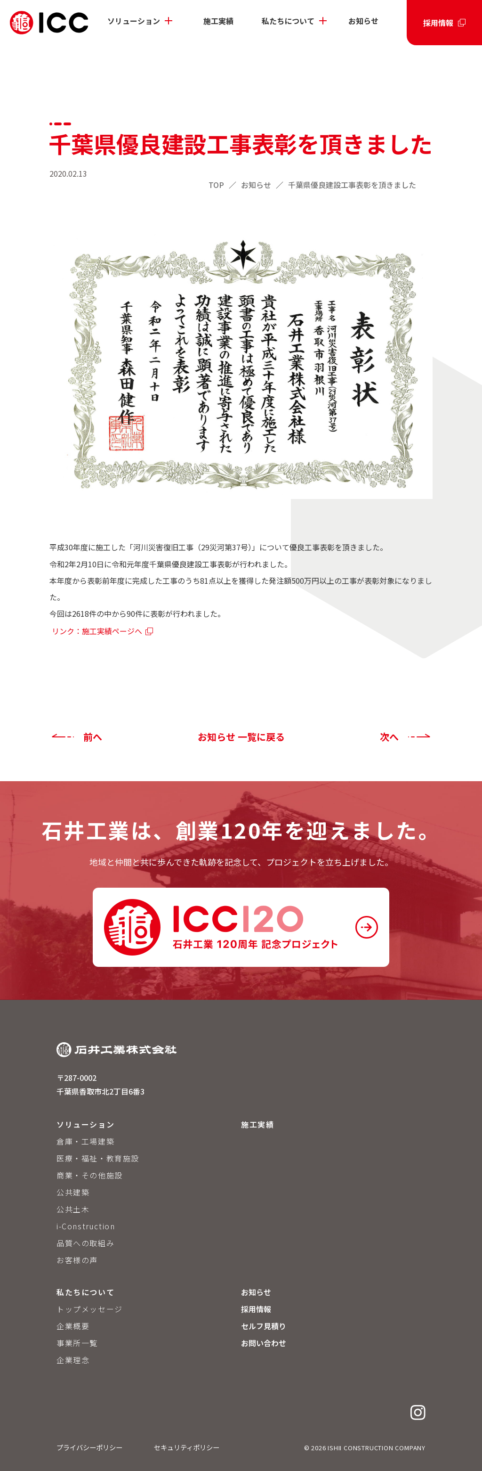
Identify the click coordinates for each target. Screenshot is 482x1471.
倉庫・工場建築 (85, 1141)
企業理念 (72, 1359)
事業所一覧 (77, 1342)
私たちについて (288, 20)
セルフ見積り (263, 1326)
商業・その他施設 (89, 1175)
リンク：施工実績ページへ (97, 631)
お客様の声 (77, 1260)
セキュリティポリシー (186, 1447)
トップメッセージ (89, 1309)
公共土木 (72, 1209)
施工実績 (218, 20)
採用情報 (438, 22)
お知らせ (363, 20)
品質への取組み (85, 1243)
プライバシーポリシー (89, 1447)
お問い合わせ (263, 1342)
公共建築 (72, 1192)
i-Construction (85, 1226)
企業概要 (72, 1326)
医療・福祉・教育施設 (97, 1158)
